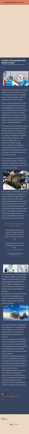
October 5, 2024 (14, 256)
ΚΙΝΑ (7, 396)
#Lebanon (12, 223)
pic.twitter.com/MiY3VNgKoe (14, 249)
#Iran (22, 223)
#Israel (7, 223)
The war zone (5, 389)
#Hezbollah (18, 223)
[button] (3, 68)
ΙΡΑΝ (3, 396)
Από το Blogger (14, 424)
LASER (18, 396)
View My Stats (4, 419)
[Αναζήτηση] (27, 2)
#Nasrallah (12, 226)
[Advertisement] (14, 42)
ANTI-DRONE (12, 396)
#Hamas (17, 226)
